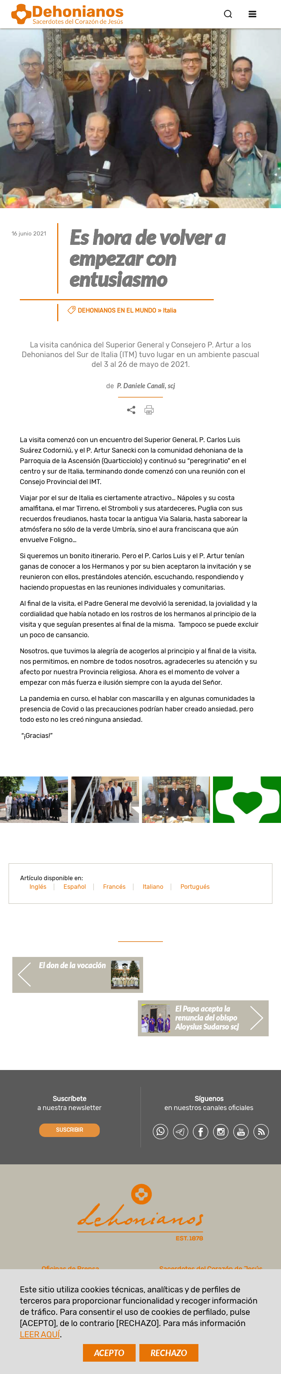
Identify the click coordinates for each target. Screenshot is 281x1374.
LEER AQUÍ (40, 1334)
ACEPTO (109, 1353)
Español (75, 886)
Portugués (195, 886)
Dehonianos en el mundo (117, 310)
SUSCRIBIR (69, 1130)
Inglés (38, 886)
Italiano (153, 886)
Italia (169, 310)
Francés (114, 886)
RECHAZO (169, 1353)
